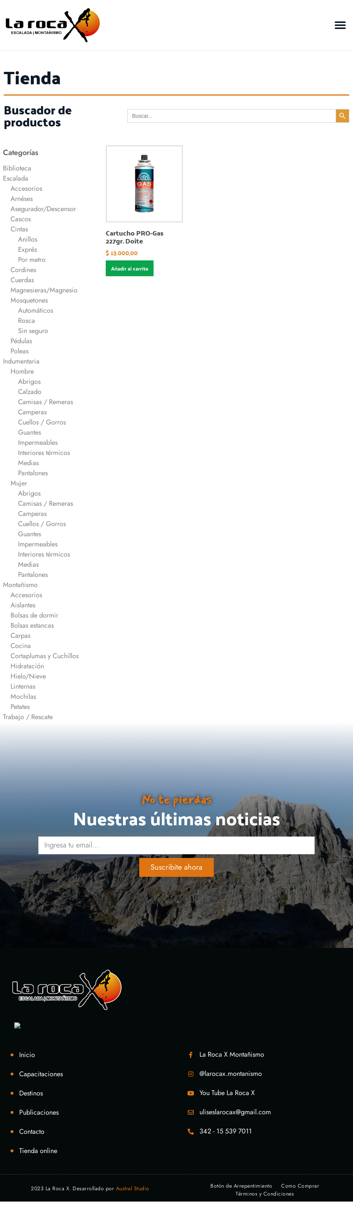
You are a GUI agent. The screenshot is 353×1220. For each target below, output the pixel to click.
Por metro (32, 260)
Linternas (23, 686)
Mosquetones (29, 300)
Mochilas (23, 696)
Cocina (21, 646)
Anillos (27, 239)
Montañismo (20, 585)
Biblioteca (17, 168)
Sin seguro (33, 331)
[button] (340, 25)
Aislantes (23, 605)
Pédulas (21, 341)
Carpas (20, 635)
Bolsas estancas (32, 625)
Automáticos (35, 310)
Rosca (26, 321)
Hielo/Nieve (28, 676)
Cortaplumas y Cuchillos (45, 656)
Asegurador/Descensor (43, 209)
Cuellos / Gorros (42, 422)
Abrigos (29, 381)
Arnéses (22, 199)
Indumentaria (21, 361)
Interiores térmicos (44, 453)
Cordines (23, 270)
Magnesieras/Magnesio (44, 290)
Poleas (20, 351)
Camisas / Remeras (45, 402)
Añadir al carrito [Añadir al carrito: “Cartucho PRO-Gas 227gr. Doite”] (129, 268)
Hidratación (27, 666)
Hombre (22, 371)
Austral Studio (132, 1188)
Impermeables (38, 442)
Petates (20, 707)
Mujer (19, 483)
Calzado (29, 392)
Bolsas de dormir (34, 615)
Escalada (15, 178)
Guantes (29, 432)
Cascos (21, 219)
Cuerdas (22, 280)
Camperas (32, 412)
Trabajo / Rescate (28, 717)
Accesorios (26, 188)
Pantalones (33, 473)
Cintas (19, 229)
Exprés (27, 249)
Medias (28, 463)
